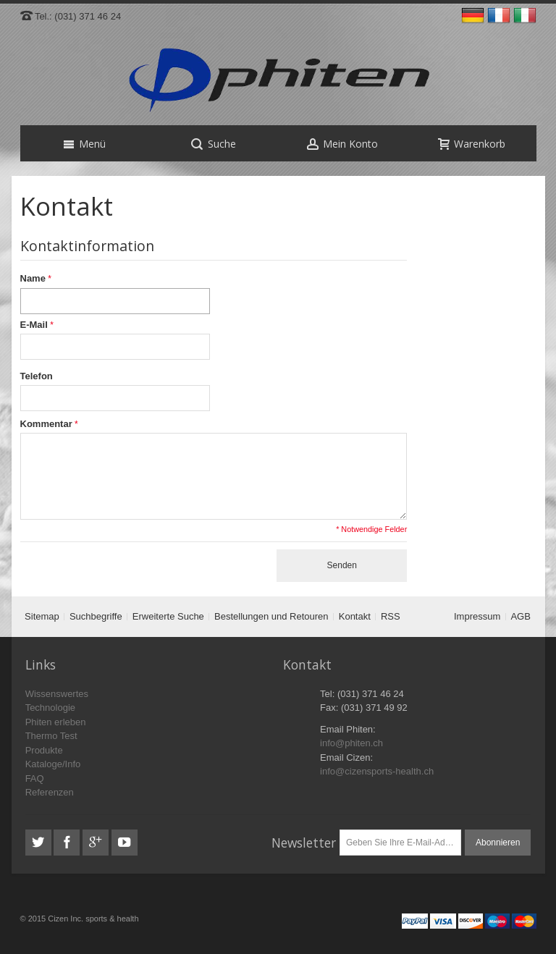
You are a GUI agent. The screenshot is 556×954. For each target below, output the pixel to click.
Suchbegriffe (96, 616)
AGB (520, 616)
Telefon (36, 376)
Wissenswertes (56, 693)
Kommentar (46, 423)
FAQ (34, 778)
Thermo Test (51, 735)
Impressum (477, 616)
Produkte (44, 750)
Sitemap (42, 616)
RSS (390, 616)
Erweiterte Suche (168, 616)
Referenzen (49, 792)
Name (33, 278)
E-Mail (34, 324)
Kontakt (355, 616)
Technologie (50, 707)
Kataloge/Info (53, 764)
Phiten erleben (55, 722)
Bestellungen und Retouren (271, 616)
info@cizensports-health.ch (377, 771)
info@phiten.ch (351, 743)
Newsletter (303, 842)
